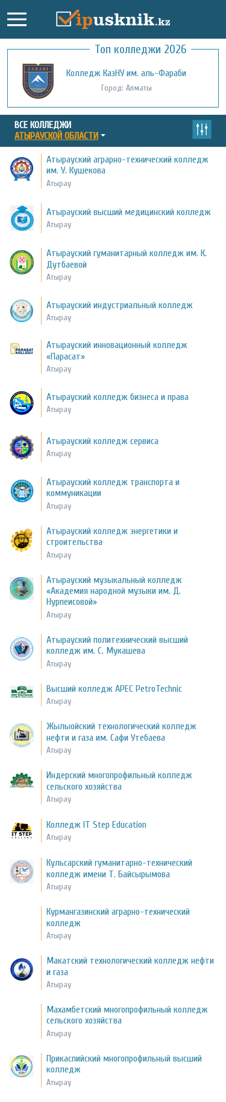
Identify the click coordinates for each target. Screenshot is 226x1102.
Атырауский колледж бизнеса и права (117, 397)
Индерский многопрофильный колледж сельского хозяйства (119, 780)
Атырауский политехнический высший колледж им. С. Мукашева (117, 645)
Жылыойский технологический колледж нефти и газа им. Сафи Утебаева (121, 732)
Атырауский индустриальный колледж (119, 305)
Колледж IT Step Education (96, 824)
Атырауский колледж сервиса (102, 441)
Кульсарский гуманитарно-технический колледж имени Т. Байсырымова (119, 868)
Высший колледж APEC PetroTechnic (114, 688)
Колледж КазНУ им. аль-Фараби (126, 73)
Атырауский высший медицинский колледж (128, 212)
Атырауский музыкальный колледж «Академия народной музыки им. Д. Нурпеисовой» (114, 591)
